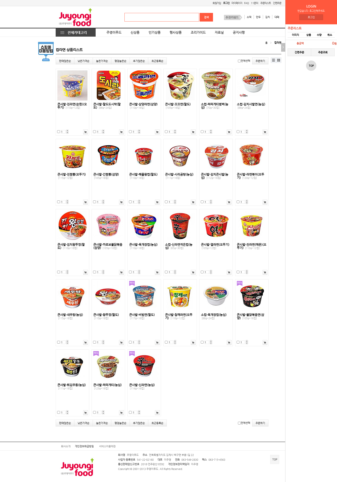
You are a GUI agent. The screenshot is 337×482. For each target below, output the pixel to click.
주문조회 (323, 52)
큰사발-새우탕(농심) (70, 316)
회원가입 (217, 3)
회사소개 (65, 446)
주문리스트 (265, 3)
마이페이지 (236, 3)
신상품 (134, 32)
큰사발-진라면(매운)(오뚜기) (251, 246)
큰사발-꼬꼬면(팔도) (178, 106)
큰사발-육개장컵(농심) (143, 246)
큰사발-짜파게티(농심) (107, 386)
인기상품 (155, 32)
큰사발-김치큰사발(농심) (214, 176)
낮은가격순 (83, 60)
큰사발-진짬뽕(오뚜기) (71, 176)
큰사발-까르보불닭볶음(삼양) (107, 246)
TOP (274, 459)
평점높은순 (120, 60)
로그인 (311, 17)
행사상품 (176, 32)
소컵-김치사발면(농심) (251, 106)
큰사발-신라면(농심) (142, 386)
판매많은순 (65, 60)
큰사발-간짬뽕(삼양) (106, 176)
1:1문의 (254, 3)
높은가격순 (102, 60)
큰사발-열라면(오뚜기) (215, 246)
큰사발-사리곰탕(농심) (179, 176)
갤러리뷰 (278, 60)
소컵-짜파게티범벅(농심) (214, 106)
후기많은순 (139, 60)
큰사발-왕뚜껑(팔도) (106, 316)
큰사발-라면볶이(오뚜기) (250, 176)
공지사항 (239, 32)
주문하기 (260, 60)
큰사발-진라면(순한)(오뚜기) (72, 106)
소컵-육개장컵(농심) (214, 316)
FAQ (246, 3)
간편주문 (277, 3)
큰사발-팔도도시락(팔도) (107, 106)
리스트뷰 (273, 60)
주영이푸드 (113, 32)
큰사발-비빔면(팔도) (142, 316)
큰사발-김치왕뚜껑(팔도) (71, 246)
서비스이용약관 (107, 446)
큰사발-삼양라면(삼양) (143, 106)
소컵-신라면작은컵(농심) (178, 246)
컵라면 (277, 42)
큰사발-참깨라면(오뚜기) (178, 316)
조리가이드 (198, 32)
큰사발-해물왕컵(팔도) (143, 176)
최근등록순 (157, 60)
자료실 (219, 32)
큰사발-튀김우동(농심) (71, 386)
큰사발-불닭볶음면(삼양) (250, 316)
